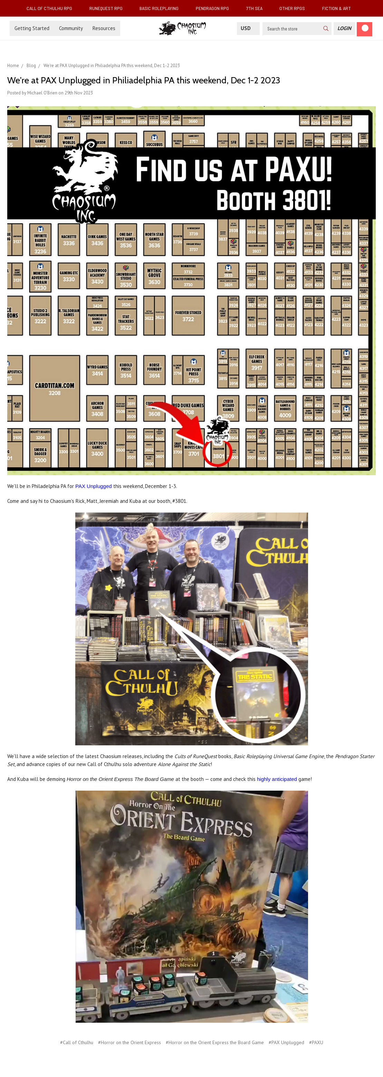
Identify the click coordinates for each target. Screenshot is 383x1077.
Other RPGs (294, 8)
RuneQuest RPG (108, 8)
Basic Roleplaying (162, 8)
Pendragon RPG (215, 8)
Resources (104, 28)
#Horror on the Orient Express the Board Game (215, 1042)
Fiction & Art (339, 8)
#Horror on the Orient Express (129, 1042)
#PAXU (316, 1042)
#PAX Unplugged (286, 1042)
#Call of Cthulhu (76, 1042)
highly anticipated (277, 779)
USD (248, 28)
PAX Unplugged (93, 486)
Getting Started (32, 28)
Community (71, 28)
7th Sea (257, 8)
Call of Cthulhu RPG (52, 8)
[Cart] (364, 29)
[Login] (344, 28)
